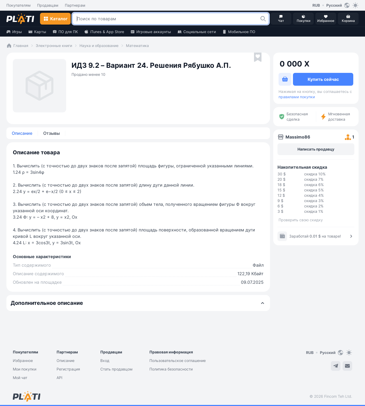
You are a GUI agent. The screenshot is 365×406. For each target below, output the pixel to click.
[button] (263, 18)
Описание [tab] (22, 133)
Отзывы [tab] (51, 133)
